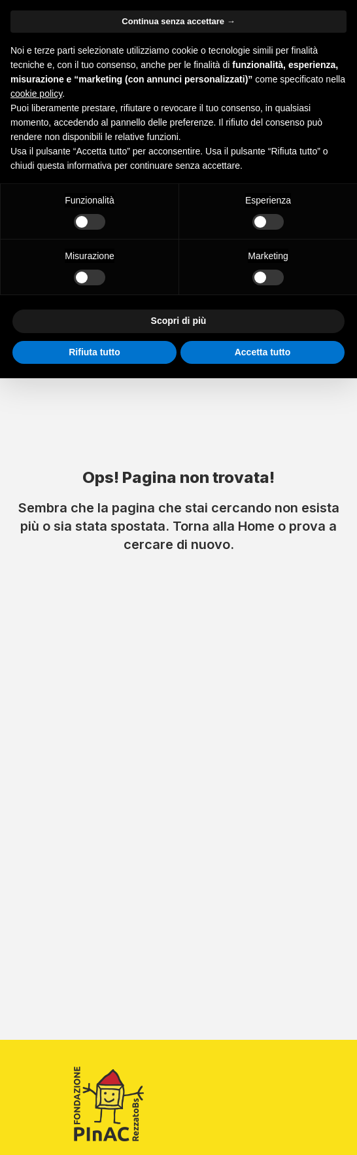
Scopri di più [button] (179, 320)
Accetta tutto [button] (263, 352)
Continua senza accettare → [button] (178, 21)
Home (256, 526)
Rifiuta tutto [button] (94, 352)
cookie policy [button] (36, 93)
